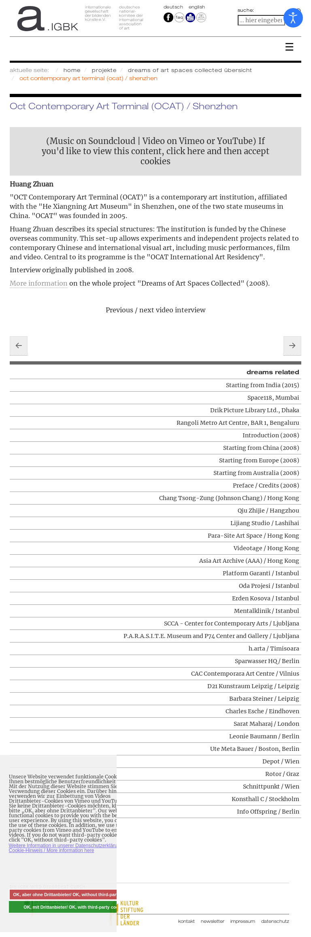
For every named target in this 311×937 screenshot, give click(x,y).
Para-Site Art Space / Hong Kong (253, 535)
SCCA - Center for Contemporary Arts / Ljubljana (231, 623)
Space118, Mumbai (273, 397)
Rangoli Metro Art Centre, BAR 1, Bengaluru (238, 422)
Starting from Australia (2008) (256, 473)
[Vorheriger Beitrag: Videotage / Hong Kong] (19, 346)
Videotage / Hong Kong (266, 548)
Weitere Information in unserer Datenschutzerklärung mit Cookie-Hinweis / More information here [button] (70, 848)
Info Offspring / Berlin (268, 811)
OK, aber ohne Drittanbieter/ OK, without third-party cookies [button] (75, 894)
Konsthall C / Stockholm (265, 799)
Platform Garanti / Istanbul (261, 573)
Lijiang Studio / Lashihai (264, 523)
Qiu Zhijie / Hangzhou (268, 510)
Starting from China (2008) (261, 448)
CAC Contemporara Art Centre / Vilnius (245, 673)
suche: (246, 10)
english (197, 7)
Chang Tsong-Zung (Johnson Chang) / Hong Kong (229, 498)
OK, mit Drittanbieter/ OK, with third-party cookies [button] (75, 907)
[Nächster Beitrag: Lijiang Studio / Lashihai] (292, 346)
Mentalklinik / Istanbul (266, 611)
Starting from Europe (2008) (259, 460)
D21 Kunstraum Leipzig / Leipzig (253, 686)
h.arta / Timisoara (274, 648)
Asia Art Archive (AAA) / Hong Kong (249, 560)
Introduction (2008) (271, 435)
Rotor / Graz (282, 774)
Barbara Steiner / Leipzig (264, 698)
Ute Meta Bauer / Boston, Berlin (254, 749)
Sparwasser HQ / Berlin (267, 661)
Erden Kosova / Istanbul (265, 598)
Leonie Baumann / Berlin (264, 736)
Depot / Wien (280, 761)
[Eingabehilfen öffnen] (293, 18)
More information (39, 283)
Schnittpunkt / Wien (271, 786)
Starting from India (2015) (262, 385)
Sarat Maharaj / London (266, 723)
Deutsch (174, 7)
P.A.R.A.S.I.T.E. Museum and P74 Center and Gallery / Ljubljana (211, 636)
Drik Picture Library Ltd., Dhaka (254, 410)
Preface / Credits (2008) (266, 485)
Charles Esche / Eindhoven (262, 711)
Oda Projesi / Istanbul (269, 585)
